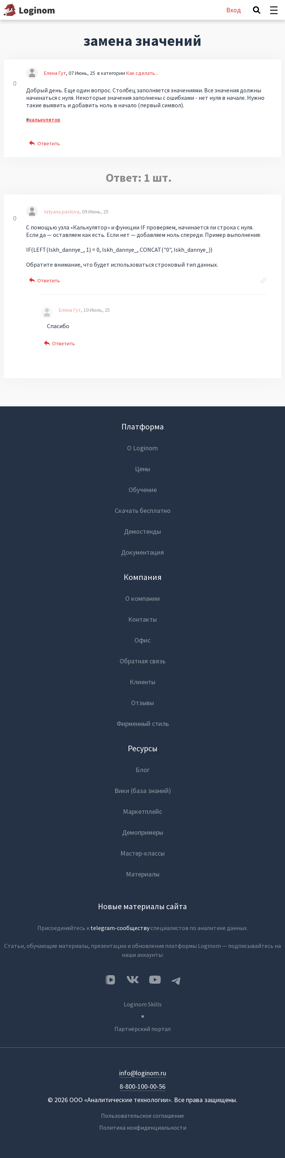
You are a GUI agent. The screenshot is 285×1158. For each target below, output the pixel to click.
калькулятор (44, 119)
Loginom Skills (143, 1004)
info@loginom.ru (142, 1073)
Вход (233, 10)
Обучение (143, 489)
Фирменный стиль (143, 723)
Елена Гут (55, 73)
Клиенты (142, 682)
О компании (142, 598)
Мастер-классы (142, 853)
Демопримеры (142, 832)
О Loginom (142, 448)
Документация (142, 552)
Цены (142, 468)
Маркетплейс (142, 811)
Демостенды (142, 531)
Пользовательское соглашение (142, 1115)
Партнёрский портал (142, 1028)
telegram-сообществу (120, 928)
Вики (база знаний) (142, 790)
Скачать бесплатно (143, 510)
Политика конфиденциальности (142, 1127)
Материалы (142, 874)
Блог (143, 769)
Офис (142, 640)
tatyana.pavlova (61, 211)
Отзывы (142, 702)
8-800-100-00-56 (142, 1086)
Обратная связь (142, 661)
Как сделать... (142, 73)
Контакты (142, 619)
